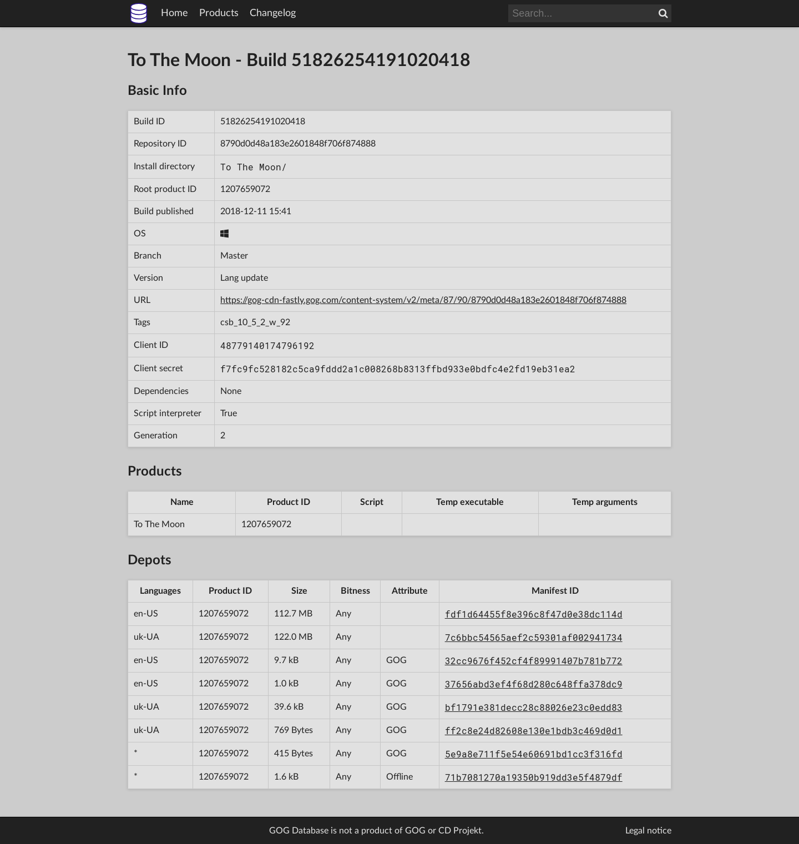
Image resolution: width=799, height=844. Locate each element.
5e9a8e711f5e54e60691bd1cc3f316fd (534, 754)
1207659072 (245, 189)
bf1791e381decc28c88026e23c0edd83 (534, 707)
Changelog (273, 13)
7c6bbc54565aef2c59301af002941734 (534, 637)
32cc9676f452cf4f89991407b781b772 (534, 660)
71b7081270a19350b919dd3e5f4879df (534, 777)
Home (174, 13)
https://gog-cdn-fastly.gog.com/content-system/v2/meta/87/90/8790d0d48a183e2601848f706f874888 (423, 300)
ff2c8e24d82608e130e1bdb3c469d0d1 (534, 730)
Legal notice (648, 830)
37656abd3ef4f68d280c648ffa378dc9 (534, 684)
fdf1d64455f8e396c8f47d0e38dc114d (534, 614)
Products (219, 13)
